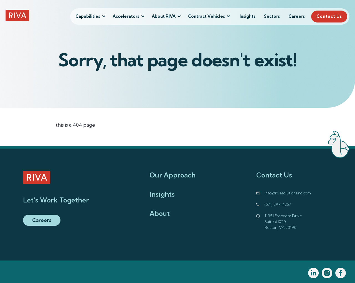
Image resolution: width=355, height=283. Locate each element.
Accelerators (126, 16)
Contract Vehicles (206, 16)
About (159, 213)
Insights (247, 16)
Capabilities (87, 16)
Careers (296, 16)
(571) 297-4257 (278, 204)
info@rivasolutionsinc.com (288, 193)
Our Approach (172, 175)
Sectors (272, 16)
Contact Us (329, 16)
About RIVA (164, 16)
